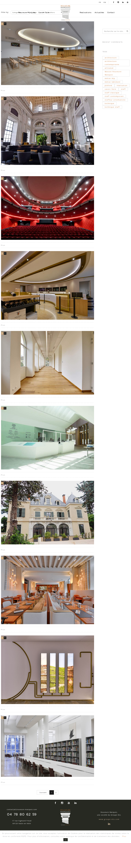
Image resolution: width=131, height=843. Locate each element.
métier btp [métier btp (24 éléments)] (110, 78)
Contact (111, 12)
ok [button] (65, 839)
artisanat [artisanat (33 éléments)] (109, 68)
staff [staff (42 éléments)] (123, 89)
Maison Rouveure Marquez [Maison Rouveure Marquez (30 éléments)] (113, 73)
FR (100, 2)
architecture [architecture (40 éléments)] (111, 58)
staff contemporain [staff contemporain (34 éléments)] (114, 96)
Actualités (99, 12)
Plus (3, 90)
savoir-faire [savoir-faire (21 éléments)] (110, 89)
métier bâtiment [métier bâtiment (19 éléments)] (113, 82)
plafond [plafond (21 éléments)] (108, 86)
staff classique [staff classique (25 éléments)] (112, 93)
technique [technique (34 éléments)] (109, 103)
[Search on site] (116, 31)
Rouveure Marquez (26, 12)
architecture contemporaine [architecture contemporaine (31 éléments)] (112, 62)
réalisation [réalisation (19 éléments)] (122, 86)
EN (105, 2)
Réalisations (85, 12)
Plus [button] (124, 836)
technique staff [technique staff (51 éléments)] (112, 107)
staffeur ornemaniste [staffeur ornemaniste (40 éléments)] (115, 100)
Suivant (43, 792)
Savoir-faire (44, 12)
